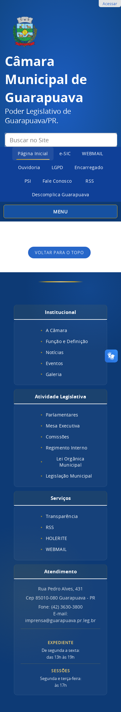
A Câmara (56, 330)
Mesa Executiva (63, 426)
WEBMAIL (92, 153)
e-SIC (65, 153)
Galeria (54, 374)
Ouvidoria (29, 167)
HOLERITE (56, 538)
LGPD (57, 167)
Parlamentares (62, 415)
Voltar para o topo (59, 252)
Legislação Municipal (69, 476)
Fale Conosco (57, 181)
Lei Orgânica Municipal (70, 462)
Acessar (110, 3)
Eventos (54, 363)
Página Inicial (33, 153)
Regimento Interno (66, 448)
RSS (90, 181)
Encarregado (89, 167)
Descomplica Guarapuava (60, 194)
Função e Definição (67, 341)
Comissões (57, 437)
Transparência (62, 516)
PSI (28, 181)
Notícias (55, 352)
